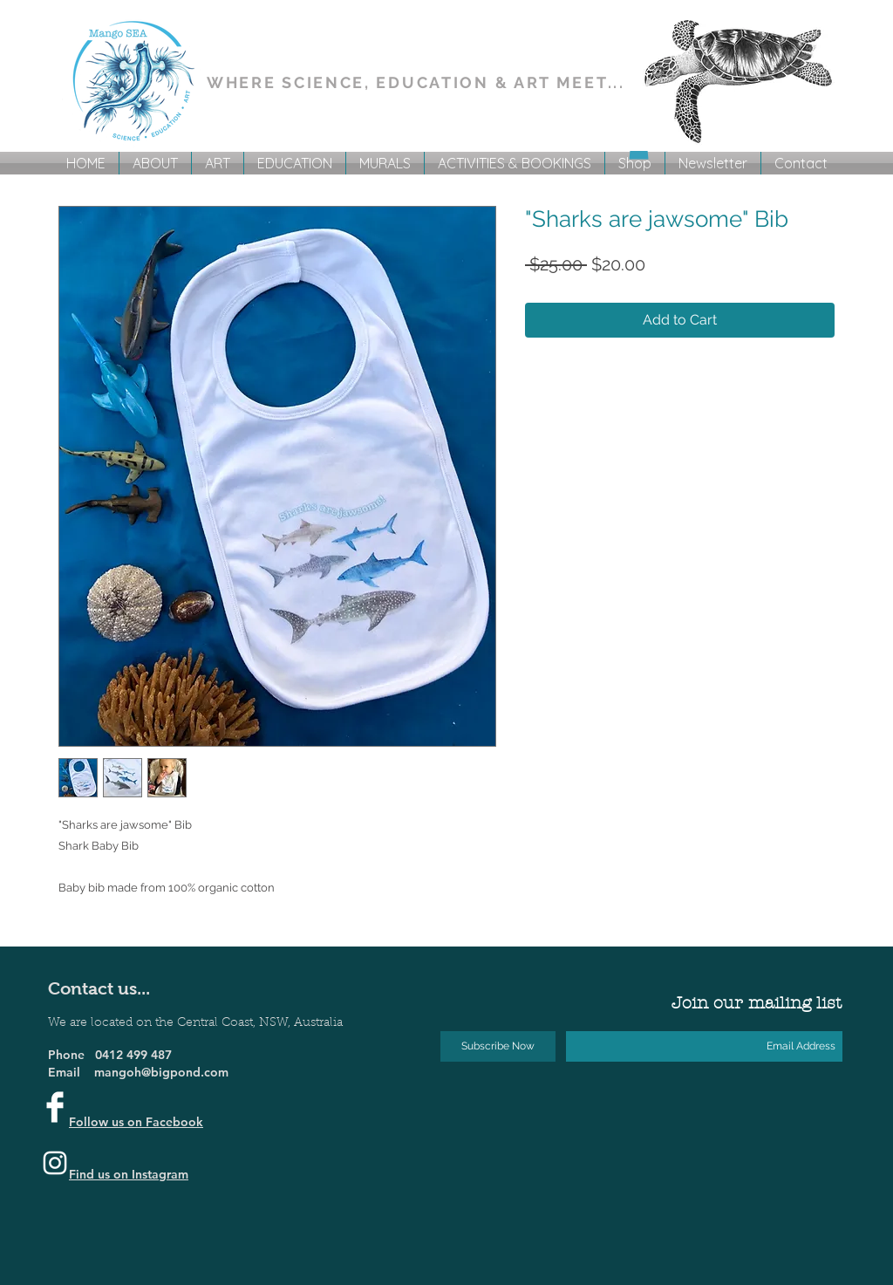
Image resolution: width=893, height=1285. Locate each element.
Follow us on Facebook (136, 1122)
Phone (71, 1055)
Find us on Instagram (128, 1174)
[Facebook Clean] (55, 1107)
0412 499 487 (133, 1055)
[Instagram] (55, 1163)
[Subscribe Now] (498, 1046)
